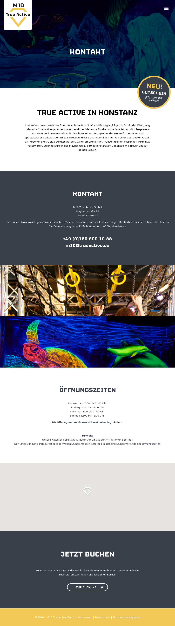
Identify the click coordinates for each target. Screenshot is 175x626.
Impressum (85, 617)
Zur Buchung (89, 587)
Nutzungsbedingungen (126, 617)
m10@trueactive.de (87, 245)
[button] (166, 8)
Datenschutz (102, 617)
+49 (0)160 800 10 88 (87, 238)
